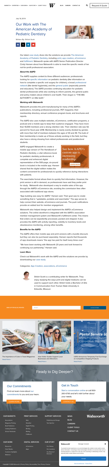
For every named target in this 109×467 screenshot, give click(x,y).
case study (34, 54)
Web (27, 420)
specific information (39, 79)
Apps (27, 449)
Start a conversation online (73, 390)
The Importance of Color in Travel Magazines (18, 356)
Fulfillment (29, 434)
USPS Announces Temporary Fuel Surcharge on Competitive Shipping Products (90, 357)
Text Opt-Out (50, 423)
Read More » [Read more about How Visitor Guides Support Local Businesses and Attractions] (42, 361)
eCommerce (80, 58)
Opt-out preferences (79, 463)
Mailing (28, 431)
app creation (68, 58)
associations (49, 265)
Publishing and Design (53, 420)
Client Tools (73, 427)
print (59, 58)
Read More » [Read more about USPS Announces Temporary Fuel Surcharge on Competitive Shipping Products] (78, 361)
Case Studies (9, 449)
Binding (28, 429)
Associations (8, 420)
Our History (50, 446)
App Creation (37, 265)
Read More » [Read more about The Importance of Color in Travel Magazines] (6, 359)
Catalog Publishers (10, 429)
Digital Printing (30, 426)
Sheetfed (28, 423)
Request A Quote (99, 5)
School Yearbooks (10, 431)
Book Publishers (10, 426)
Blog (61, 5)
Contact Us (76, 5)
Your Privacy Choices (44, 464)
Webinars (8, 455)
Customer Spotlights (11, 452)
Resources (8, 446)
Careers (68, 5)
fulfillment (28, 61)
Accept (83, 458)
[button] (105, 444)
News (69, 416)
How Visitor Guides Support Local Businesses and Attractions (50, 357)
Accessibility (33, 464)
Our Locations (51, 449)
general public (62, 85)
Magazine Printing (10, 423)
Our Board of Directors (50, 453)
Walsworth (17, 464)
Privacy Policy (88, 463)
